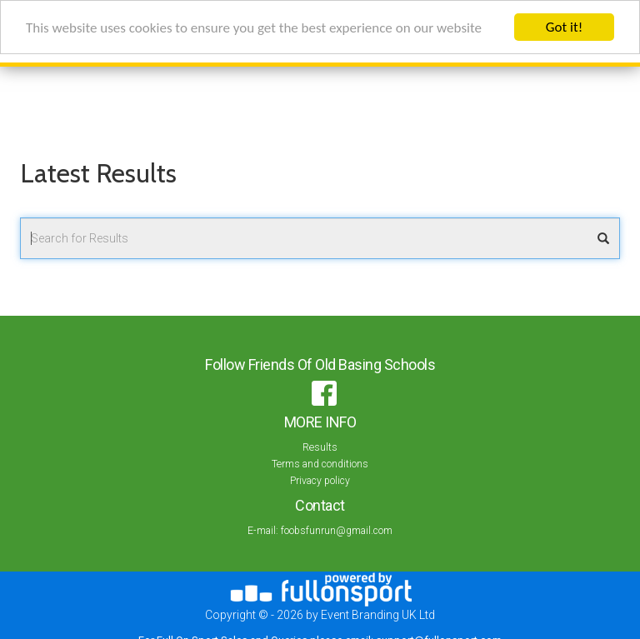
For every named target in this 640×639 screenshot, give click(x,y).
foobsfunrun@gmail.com (336, 531)
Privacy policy (320, 481)
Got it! (564, 27)
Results (320, 447)
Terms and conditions (320, 464)
